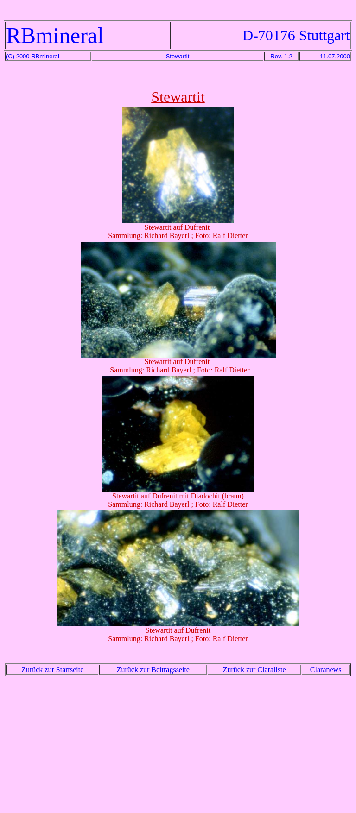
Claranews (326, 670)
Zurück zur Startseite (52, 670)
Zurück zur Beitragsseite (153, 670)
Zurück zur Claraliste (254, 670)
